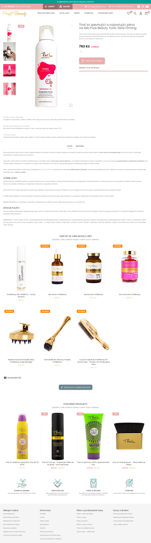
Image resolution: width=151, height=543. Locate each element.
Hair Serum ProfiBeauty (57, 294)
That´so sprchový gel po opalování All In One (93, 463)
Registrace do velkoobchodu (14, 532)
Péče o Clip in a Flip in (85, 524)
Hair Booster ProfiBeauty (93, 294)
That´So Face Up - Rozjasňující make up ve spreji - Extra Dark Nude (58, 463)
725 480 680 (8, 6)
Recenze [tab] (80, 146)
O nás (42, 517)
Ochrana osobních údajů (12, 535)
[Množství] (81, 51)
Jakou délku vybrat (120, 524)
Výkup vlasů (44, 521)
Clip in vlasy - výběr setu (86, 532)
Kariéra (42, 528)
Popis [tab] (69, 146)
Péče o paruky (82, 521)
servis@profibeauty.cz (95, 6)
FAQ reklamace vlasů (11, 524)
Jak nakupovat (8, 514)
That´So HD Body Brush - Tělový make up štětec (128, 463)
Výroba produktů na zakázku (51, 539)
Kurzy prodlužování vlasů (122, 514)
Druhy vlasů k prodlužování (123, 521)
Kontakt (43, 514)
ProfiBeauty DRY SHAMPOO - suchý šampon (21, 295)
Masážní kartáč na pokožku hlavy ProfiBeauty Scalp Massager (21, 360)
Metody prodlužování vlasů (123, 517)
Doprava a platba (10, 528)
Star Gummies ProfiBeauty (129, 294)
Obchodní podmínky (11, 517)
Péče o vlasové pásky (85, 514)
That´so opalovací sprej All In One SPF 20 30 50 (22, 463)
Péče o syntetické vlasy (85, 528)
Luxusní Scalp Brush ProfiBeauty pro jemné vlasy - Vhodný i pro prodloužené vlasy (93, 361)
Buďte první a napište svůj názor (75, 387)
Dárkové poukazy (46, 532)
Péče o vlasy (81, 517)
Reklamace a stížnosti (11, 521)
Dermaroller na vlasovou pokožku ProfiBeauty (57, 360)
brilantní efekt (46, 169)
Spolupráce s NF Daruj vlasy (50, 535)
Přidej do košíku (91, 61)
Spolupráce (44, 524)
